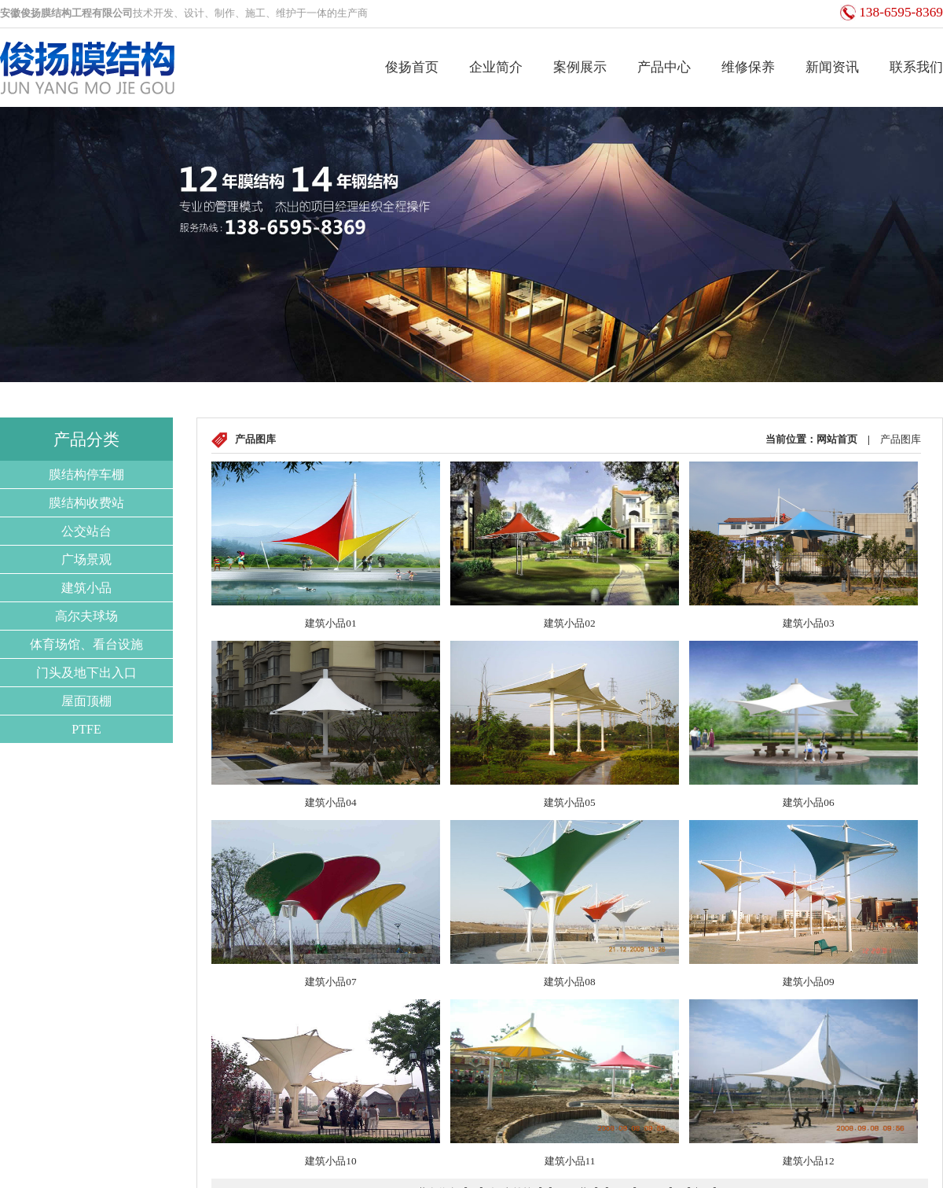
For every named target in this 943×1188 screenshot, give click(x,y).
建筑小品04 (330, 802)
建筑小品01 (330, 623)
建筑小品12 (808, 1161)
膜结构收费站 (86, 502)
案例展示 (580, 67)
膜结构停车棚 (86, 474)
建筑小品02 (569, 623)
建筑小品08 (569, 982)
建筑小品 (86, 587)
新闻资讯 (832, 67)
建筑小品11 (570, 1161)
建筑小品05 (569, 802)
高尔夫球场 (86, 616)
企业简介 (496, 67)
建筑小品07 (330, 982)
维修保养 (748, 67)
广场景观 (86, 559)
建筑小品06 (808, 802)
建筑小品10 (330, 1161)
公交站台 (86, 531)
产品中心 (664, 67)
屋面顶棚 (86, 701)
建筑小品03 (808, 623)
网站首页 (836, 439)
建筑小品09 (808, 982)
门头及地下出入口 (86, 672)
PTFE (86, 729)
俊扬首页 (411, 67)
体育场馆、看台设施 (86, 644)
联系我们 (916, 67)
